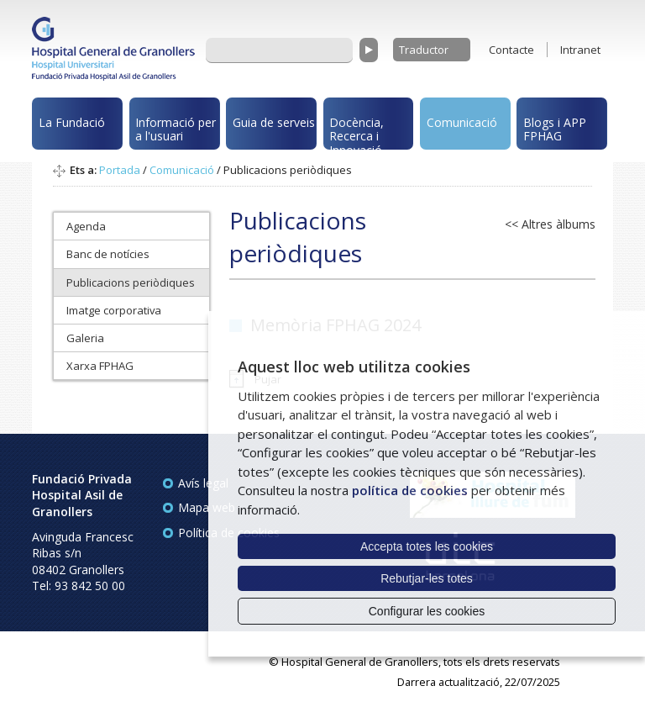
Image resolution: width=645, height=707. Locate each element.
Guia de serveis (274, 122)
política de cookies (410, 490)
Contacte (511, 49)
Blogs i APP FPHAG (554, 129)
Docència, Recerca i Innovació (356, 132)
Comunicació (462, 122)
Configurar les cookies (427, 611)
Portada (119, 169)
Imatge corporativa (113, 310)
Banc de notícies (107, 253)
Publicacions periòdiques (130, 282)
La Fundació (72, 122)
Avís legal (203, 483)
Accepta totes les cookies (426, 546)
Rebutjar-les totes (426, 578)
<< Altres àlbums (550, 224)
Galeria (85, 338)
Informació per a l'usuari (175, 129)
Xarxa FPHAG (100, 365)
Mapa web (206, 507)
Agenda (86, 226)
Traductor (423, 49)
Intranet (580, 49)
